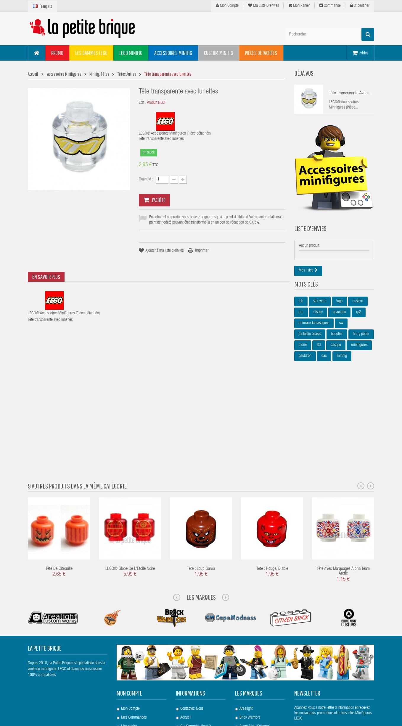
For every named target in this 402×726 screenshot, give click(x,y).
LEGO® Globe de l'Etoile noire (130, 486)
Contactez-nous (191, 626)
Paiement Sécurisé (194, 688)
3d (319, 351)
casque (336, 351)
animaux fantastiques (314, 329)
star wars (319, 307)
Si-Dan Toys (248, 670)
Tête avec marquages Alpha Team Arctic (343, 488)
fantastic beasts (310, 340)
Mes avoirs (129, 644)
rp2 (358, 318)
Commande (330, 5)
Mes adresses (131, 653)
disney (318, 318)
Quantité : (146, 179)
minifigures (359, 351)
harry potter (361, 340)
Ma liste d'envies (263, 5)
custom (358, 307)
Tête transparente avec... (350, 93)
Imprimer (202, 251)
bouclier (337, 340)
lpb (301, 307)
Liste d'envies (310, 230)
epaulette (339, 318)
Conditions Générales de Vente (202, 679)
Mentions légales (193, 670)
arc (301, 318)
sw (341, 329)
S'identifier (359, 5)
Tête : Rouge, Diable (272, 486)
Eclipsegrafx (248, 661)
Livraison (186, 653)
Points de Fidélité (193, 661)
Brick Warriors (249, 635)
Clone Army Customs (254, 644)
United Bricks (249, 679)
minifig (342, 362)
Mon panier (299, 5)
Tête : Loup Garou (201, 486)
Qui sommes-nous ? (195, 644)
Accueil (185, 635)
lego (339, 307)
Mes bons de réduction (138, 670)
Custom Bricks (250, 653)
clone (303, 351)
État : (142, 103)
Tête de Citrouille (59, 486)
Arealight (246, 626)
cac (324, 362)
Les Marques (201, 514)
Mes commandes (134, 635)
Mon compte (227, 5)
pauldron (305, 362)
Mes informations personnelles (143, 661)
